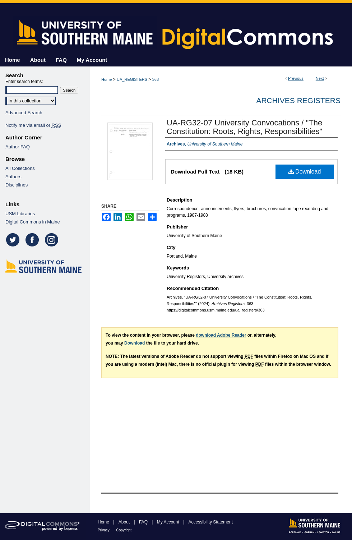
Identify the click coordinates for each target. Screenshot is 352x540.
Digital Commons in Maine (32, 222)
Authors (13, 176)
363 (155, 79)
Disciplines (16, 185)
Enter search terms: (24, 81)
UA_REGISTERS (132, 79)
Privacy (104, 530)
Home (106, 79)
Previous (296, 78)
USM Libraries (20, 213)
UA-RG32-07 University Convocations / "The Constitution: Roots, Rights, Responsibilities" (244, 127)
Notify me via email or (33, 125)
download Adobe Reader (221, 335)
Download (304, 172)
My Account (168, 522)
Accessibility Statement (211, 522)
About (125, 522)
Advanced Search (23, 112)
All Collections (20, 168)
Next (320, 78)
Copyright (124, 530)
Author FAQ (17, 146)
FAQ (144, 522)
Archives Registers (298, 100)
